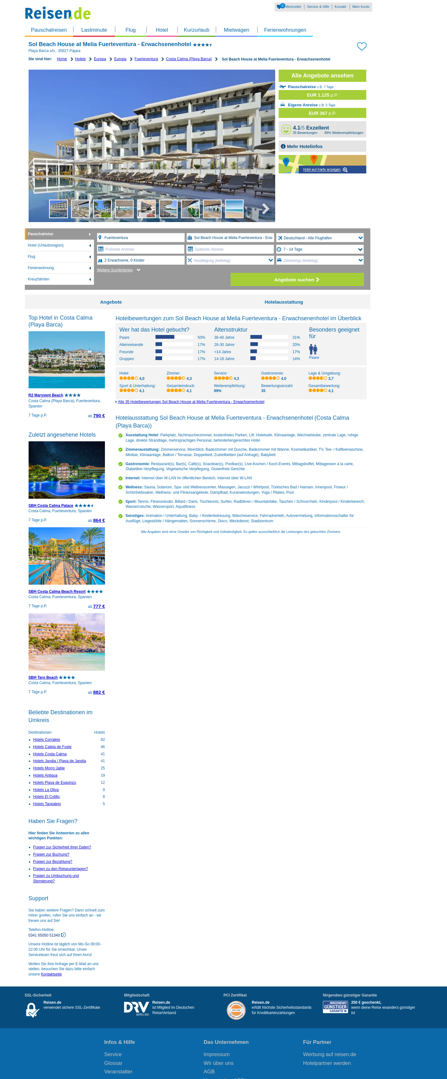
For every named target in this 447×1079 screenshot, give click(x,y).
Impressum (217, 1054)
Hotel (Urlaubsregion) (46, 245)
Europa (100, 59)
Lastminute (94, 30)
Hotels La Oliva (46, 790)
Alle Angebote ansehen (322, 75)
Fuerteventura (146, 59)
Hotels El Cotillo (46, 797)
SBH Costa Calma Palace (51, 505)
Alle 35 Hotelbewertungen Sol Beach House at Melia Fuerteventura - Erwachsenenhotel (191, 402)
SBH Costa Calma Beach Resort (57, 591)
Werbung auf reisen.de (329, 1054)
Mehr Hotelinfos (304, 146)
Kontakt (340, 6)
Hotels (80, 59)
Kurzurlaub (196, 30)
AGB (209, 1072)
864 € (99, 520)
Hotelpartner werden (327, 1063)
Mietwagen (236, 30)
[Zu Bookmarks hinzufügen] (362, 45)
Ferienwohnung (41, 268)
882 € (99, 692)
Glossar (113, 1063)
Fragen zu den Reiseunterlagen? (60, 869)
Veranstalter (118, 1072)
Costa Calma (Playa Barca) (189, 59)
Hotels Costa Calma (50, 754)
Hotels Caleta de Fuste (52, 747)
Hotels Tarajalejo (47, 804)
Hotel (162, 30)
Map (323, 164)
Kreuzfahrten (39, 279)
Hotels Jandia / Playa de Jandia (59, 761)
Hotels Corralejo (46, 739)
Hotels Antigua (45, 775)
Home (62, 59)
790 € (99, 415)
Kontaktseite (51, 974)
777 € (99, 606)
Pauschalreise (40, 234)
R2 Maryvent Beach (46, 395)
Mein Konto (361, 6)
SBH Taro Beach (43, 677)
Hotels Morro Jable (49, 768)
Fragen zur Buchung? (51, 854)
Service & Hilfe (318, 6)
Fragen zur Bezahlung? (53, 861)
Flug (130, 30)
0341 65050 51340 (45, 935)
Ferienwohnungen (285, 30)
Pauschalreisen (49, 30)
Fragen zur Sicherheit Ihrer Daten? (62, 847)
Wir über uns (218, 1063)
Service (113, 1054)
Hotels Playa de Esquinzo (54, 782)
